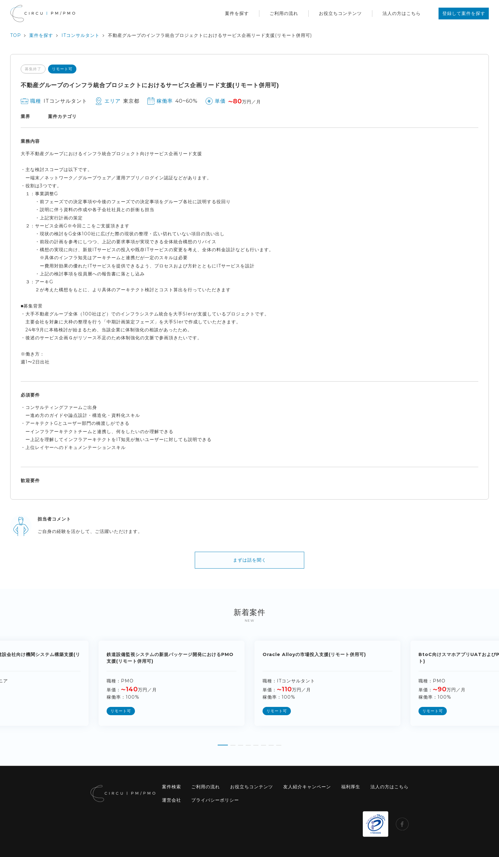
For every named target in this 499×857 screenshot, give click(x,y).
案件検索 (171, 787)
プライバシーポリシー (215, 800)
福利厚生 (350, 787)
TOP (15, 35)
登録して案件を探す (463, 13)
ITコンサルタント (80, 35)
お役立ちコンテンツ (340, 13)
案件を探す (237, 13)
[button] (223, 742)
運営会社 (171, 800)
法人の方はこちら (402, 13)
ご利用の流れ (284, 13)
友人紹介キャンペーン (307, 787)
